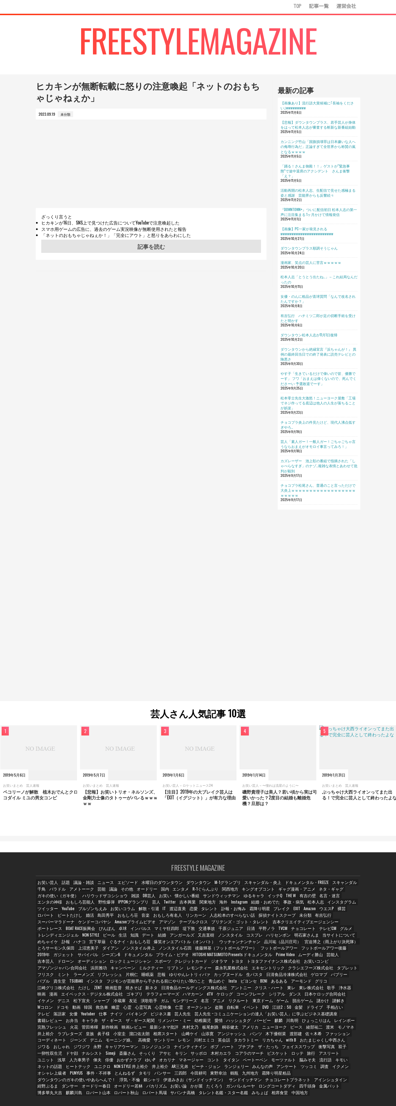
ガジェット (105, 952)
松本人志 (226, 906)
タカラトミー (319, 1029)
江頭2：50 (131, 1004)
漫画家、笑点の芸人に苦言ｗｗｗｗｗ (310, 262)
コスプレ (340, 932)
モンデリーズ (49, 997)
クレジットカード (178, 958)
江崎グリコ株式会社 (259, 977)
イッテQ (216, 899)
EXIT (192, 913)
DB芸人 (99, 899)
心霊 (300, 997)
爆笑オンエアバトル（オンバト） (257, 939)
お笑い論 (68, 1075)
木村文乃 (280, 1017)
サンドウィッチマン (167, 899)
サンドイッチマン (149, 1069)
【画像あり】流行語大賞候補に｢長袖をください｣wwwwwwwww (317, 105)
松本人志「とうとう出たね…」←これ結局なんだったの (319, 279)
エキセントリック (200, 964)
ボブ (259, 1036)
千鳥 (336, 887)
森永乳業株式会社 (168, 964)
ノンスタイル (318, 932)
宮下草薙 (180, 939)
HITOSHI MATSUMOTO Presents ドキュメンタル (258, 952)
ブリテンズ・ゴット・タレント (62, 926)
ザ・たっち (312, 1036)
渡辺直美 (76, 913)
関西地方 (212, 893)
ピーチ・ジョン (210, 1056)
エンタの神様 (294, 899)
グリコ (233, 977)
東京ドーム (124, 997)
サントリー (240, 1029)
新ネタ (44, 984)
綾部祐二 (87, 1023)
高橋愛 (221, 1029)
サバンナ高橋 (49, 1082)
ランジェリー (238, 1056)
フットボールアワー (300, 945)
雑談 (84, 899)
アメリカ (338, 1017)
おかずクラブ (151, 1049)
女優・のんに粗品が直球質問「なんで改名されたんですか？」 (318, 298)
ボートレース (160, 926)
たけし (285, 977)
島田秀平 (312, 913)
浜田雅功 (45, 964)
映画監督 (315, 977)
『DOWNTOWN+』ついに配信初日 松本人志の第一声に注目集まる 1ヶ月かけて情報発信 (318, 212)
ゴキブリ (319, 984)
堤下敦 (292, 926)
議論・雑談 (82, 887)
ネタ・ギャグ (304, 893)
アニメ (82, 997)
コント (232, 1049)
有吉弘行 (191, 919)
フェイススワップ (340, 1036)
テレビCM (105, 932)
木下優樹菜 (47, 1029)
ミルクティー (94, 964)
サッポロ (226, 1042)
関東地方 (123, 906)
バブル (279, 971)
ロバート (254, 913)
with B (43, 1036)
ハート (274, 1036)
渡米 (103, 1023)
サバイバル (128, 952)
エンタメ (167, 893)
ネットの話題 (65, 1056)
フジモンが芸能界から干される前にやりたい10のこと (78, 977)
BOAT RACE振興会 (188, 926)
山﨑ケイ (276, 1023)
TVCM (62, 932)
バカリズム (47, 1075)
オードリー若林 (325, 1069)
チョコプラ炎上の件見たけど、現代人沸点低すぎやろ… (318, 424)
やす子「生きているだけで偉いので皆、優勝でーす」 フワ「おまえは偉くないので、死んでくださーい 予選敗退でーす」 (318, 378)
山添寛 (294, 1023)
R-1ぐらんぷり (190, 893)
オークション (49, 1004)
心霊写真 (316, 997)
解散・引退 (47, 913)
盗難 (68, 1004)
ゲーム (143, 997)
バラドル (45, 893)
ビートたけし (277, 913)
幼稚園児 (311, 1010)
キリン (209, 1042)
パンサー (156, 1062)
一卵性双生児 (80, 1042)
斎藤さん (156, 1042)
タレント (108, 913)
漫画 (248, 984)
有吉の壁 (249, 899)
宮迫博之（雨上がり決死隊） (60, 945)
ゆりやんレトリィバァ (125, 971)
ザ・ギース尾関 (254, 1010)
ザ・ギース (228, 1010)
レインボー (124, 1017)
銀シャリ (68, 1069)
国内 (151, 893)
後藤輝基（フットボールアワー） (255, 945)
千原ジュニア (332, 926)
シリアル (160, 991)
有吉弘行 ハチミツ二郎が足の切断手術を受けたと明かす (318, 318)
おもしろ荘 (333, 913)
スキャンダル (317, 887)
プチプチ (291, 1036)
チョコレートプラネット (187, 1069)
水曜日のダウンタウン (154, 887)
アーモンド (214, 977)
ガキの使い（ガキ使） (336, 893)
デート (239, 932)
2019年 (86, 952)
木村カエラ (247, 1042)
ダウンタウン (187, 887)
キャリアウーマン (175, 1036)
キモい (44, 1056)
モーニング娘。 (198, 1029)
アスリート (47, 1049)
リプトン (116, 964)
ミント (309, 964)
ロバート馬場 (329, 1075)
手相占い (184, 1004)
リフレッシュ (49, 971)
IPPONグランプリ (51, 906)
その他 (114, 893)
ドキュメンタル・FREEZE (283, 887)
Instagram (155, 906)
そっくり (175, 1042)
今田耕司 (191, 1062)
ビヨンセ (162, 977)
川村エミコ (278, 1029)
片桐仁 (70, 971)
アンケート (285, 1056)
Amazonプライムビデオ (289, 919)
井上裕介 (167, 1056)
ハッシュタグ (346, 1010)
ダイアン (152, 945)
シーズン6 (149, 952)
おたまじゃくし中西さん (71, 1036)
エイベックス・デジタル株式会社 (282, 984)
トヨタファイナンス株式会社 (253, 958)
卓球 (229, 926)
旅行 (332, 1042)
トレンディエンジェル (150, 932)
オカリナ (188, 1049)
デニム (176, 1029)
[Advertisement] (151, 169)
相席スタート (254, 1023)
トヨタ (221, 958)
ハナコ (163, 939)
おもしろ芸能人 (322, 899)
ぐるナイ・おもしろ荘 (209, 939)
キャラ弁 (207, 1010)
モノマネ (119, 1023)
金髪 (148, 1004)
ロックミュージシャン (122, 958)
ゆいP (171, 1049)
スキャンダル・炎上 (245, 887)
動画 (246, 997)
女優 (232, 1004)
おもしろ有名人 (50, 919)
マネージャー (211, 1049)
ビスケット (299, 1042)
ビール (198, 932)
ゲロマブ (242, 971)
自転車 (82, 1004)
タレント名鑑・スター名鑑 (84, 1082)
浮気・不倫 (47, 1069)
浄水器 (221, 984)
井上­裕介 (138, 1023)
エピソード (124, 887)
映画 (235, 984)
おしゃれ (117, 1036)
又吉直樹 (295, 932)
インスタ (330, 971)
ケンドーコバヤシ (253, 919)
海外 (139, 906)
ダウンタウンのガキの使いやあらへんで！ (315, 1062)
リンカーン (76, 919)
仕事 (261, 1004)
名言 (68, 997)
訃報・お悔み (131, 913)
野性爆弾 (346, 899)
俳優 (131, 1049)
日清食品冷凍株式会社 (213, 971)
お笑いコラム (346, 906)
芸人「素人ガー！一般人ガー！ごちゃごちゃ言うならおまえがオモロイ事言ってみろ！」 (318, 444)
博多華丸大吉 (232, 1075)
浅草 (84, 1049)
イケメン (234, 991)
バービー (45, 1017)
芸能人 (350, 952)
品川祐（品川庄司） (342, 939)
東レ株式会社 (188, 984)
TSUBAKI (312, 971)
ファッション (106, 1029)
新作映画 (206, 1017)
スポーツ (152, 958)
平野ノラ (45, 932)
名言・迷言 (270, 899)
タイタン (249, 1049)
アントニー (122, 984)
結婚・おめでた (179, 906)
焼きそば (335, 977)
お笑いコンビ (291, 958)
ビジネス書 (318, 1004)
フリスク (291, 964)
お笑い (115, 899)
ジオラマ (203, 958)
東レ (168, 984)
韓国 (259, 997)
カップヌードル (159, 971)
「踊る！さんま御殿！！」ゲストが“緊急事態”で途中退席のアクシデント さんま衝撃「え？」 (315, 171)
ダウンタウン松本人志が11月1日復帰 (308, 334)
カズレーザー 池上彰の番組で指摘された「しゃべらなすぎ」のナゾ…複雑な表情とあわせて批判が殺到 (319, 465)
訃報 (148, 939)
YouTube (295, 906)
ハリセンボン (49, 939)
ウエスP (223, 913)
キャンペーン (68, 964)
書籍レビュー (169, 1010)
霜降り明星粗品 (266, 1062)
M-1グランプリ (213, 887)
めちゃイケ (131, 939)
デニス (252, 991)
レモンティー (139, 964)
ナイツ (276, 1004)
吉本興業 (104, 906)
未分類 (173, 919)
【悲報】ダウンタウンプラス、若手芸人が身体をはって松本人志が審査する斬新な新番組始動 (318, 124)
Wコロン (215, 997)
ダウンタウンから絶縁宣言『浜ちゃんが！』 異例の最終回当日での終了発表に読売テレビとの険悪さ (318, 354)
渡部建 (66, 1029)
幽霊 (287, 997)
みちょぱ (116, 1082)
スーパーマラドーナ (218, 919)
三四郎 (173, 1062)
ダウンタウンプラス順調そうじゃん (309, 248)
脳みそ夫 (320, 1049)
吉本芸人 (45, 958)
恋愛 (92, 913)
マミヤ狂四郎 (271, 926)
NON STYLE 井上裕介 (140, 1056)
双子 (61, 1042)
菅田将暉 (186, 1017)
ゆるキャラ (196, 899)
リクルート (101, 997)
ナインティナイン (237, 1036)
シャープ (288, 991)
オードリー (133, 893)
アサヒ (193, 1042)
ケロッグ (111, 991)
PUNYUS (73, 1062)
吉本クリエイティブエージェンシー (117, 926)
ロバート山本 (277, 1075)
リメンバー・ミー (285, 1010)
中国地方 (155, 1082)
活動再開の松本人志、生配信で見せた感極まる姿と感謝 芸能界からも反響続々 (318, 192)
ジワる (100, 1036)
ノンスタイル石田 (211, 945)
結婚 (254, 932)
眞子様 (194, 1023)
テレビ (202, 1004)
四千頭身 (187, 1075)
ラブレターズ (161, 1023)
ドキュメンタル (174, 952)
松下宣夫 (269, 991)
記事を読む (151, 246)
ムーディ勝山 (329, 952)
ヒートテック (90, 1056)
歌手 (207, 984)
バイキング (295, 1004)
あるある (193, 977)
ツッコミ (305, 1056)
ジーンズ (158, 1029)
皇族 (180, 1023)
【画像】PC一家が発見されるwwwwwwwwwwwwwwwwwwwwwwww (306, 231)
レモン (259, 1029)
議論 (100, 893)
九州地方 (242, 1062)
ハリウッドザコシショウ (57, 899)
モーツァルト (297, 1049)
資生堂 (295, 971)
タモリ (138, 1062)
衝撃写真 (45, 1042)
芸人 (73, 906)
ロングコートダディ (160, 1075)
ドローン (64, 958)
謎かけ (182, 997)
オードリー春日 (296, 1069)
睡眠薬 (85, 971)
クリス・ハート (147, 984)
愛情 (327, 1010)
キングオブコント (239, 893)
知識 (225, 932)
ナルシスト (120, 1042)
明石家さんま (74, 939)
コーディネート (133, 1029)
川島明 (76, 1017)
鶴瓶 (226, 1062)
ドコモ (232, 997)
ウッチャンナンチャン (304, 939)
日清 (351, 926)
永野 (153, 1036)
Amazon (206, 913)
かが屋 (85, 1075)
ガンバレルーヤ (127, 1075)
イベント (99, 1004)
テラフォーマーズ (52, 991)
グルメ (123, 932)
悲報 (100, 971)
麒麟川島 (255, 1075)
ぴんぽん (213, 926)
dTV (96, 991)
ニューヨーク (49, 1023)
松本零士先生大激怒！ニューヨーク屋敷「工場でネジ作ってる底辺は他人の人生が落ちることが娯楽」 (318, 402)
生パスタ (184, 971)
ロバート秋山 (303, 1075)
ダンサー (272, 1069)
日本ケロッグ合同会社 (205, 991)
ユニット (68, 1049)
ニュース (103, 887)
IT (62, 913)
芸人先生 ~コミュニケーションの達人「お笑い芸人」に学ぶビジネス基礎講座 (96, 1010)
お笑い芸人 (47, 887)
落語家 (217, 1004)
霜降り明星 (155, 913)
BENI (178, 977)
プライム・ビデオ (205, 952)
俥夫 (119, 1049)
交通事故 (309, 926)
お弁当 (190, 1010)
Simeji (139, 1042)
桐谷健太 (318, 1017)
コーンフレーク (135, 991)
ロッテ (318, 1042)
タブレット (270, 964)
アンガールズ (273, 932)
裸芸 (238, 913)
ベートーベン (272, 1049)
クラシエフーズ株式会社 (238, 964)
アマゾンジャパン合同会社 (327, 958)
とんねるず (119, 1062)
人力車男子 (101, 1049)
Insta (146, 977)
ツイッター (276, 906)
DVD (115, 1004)
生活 (212, 932)
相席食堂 (136, 1082)
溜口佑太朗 (229, 1023)
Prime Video (305, 952)
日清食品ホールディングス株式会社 (81, 984)
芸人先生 (338, 1004)
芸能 (87, 893)
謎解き (198, 997)
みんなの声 (262, 1056)
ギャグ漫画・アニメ (273, 893)
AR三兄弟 (186, 1056)
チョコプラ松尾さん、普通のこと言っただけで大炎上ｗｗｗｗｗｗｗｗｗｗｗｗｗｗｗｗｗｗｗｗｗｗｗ (318, 490)
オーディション (88, 958)
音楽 (350, 913)
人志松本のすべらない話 (108, 919)
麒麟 (61, 1017)
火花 (170, 1017)
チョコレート (82, 932)
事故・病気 (205, 906)
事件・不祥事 (95, 1062)
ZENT (299, 977)
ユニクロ (113, 1056)
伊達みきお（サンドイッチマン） (105, 1069)
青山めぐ (130, 977)
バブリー (261, 971)
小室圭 (210, 1023)
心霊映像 (335, 997)
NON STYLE (180, 932)
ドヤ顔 (101, 1042)
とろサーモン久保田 (102, 945)
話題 (64, 887)
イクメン (337, 1056)
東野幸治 (210, 1062)
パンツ (339, 1023)
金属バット (208, 1075)
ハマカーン (79, 991)
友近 (320, 991)
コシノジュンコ (206, 1036)
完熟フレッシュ (149, 1017)
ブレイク (176, 913)
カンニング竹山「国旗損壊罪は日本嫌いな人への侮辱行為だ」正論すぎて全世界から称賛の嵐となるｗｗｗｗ (318, 146)
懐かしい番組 (136, 899)
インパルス (247, 926)
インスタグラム (250, 906)
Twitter (86, 906)
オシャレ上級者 (50, 1062)
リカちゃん (343, 1029)
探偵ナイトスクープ (148, 919)
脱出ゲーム (162, 997)
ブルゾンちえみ (318, 906)
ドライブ (164, 1004)
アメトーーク (68, 893)
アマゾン (318, 919)
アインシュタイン (224, 1069)
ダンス (178, 991)
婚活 (296, 913)
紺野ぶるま (251, 1069)
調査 (321, 1056)
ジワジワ (137, 1036)
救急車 (273, 997)
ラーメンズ (328, 964)
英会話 (298, 1029)
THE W (232, 899)
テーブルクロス (342, 919)
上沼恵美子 (131, 945)
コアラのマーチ (273, 1042)
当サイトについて (103, 939)
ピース (70, 1023)
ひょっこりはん (98, 1017)
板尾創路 (299, 1017)
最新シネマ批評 (256, 1017)
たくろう (103, 1075)
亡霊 (351, 997)
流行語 (338, 1049)
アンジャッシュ (316, 1023)
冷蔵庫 (306, 991)
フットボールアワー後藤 (57, 952)
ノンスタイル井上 (178, 945)
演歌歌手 (336, 991)
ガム (352, 991)
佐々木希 (83, 1029)
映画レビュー (228, 1017)
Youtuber (246, 1004)
